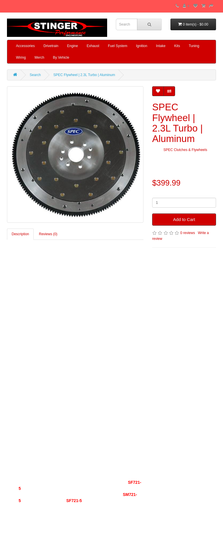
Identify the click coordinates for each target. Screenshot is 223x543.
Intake (161, 46)
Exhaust (93, 46)
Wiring (21, 57)
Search (35, 75)
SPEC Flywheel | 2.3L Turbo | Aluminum (84, 75)
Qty (155, 193)
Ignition (141, 46)
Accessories (25, 46)
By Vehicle (61, 57)
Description (20, 234)
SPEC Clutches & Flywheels (185, 150)
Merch (39, 57)
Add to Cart (184, 219)
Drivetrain (51, 46)
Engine (72, 46)
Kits (177, 46)
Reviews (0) (48, 234)
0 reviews (187, 233)
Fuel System (117, 46)
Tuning (194, 46)
